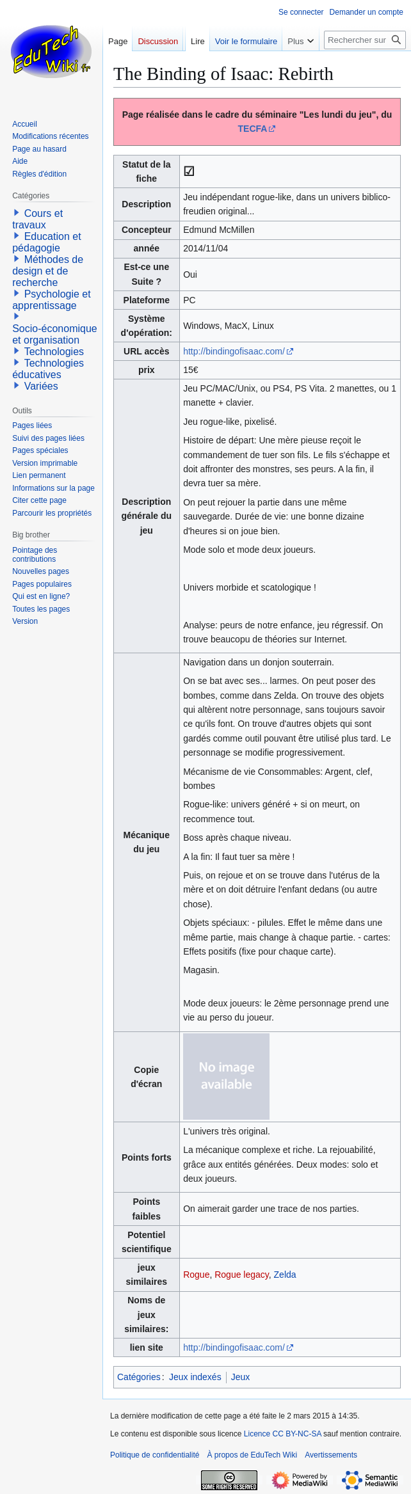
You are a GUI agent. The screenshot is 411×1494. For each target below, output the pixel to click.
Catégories (139, 1377)
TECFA (253, 128)
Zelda (285, 1274)
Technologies (54, 351)
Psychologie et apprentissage (51, 300)
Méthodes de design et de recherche (47, 271)
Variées (41, 386)
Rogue (196, 1274)
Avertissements (331, 1454)
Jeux (240, 1377)
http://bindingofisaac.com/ (234, 351)
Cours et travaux (37, 219)
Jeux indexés (195, 1377)
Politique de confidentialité (154, 1454)
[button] (16, 212)
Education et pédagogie (46, 242)
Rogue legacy (241, 1274)
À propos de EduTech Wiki (252, 1454)
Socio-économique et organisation (54, 334)
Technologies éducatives (48, 369)
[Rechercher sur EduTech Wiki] (365, 65)
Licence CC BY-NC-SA (282, 1433)
